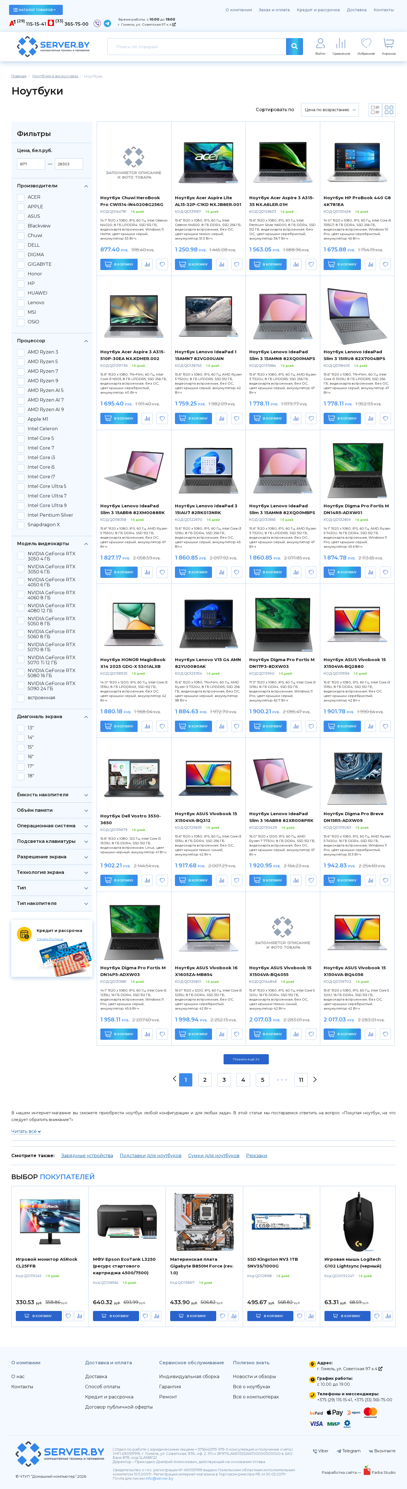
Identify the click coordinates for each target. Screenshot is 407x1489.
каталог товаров (34, 10)
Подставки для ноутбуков (150, 1155)
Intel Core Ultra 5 (47, 486)
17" (31, 766)
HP (31, 283)
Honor (35, 274)
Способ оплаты (102, 1386)
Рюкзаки (256, 1155)
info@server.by (159, 1478)
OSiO (33, 321)
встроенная (41, 697)
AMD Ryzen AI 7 (46, 400)
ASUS (34, 216)
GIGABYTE (40, 264)
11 (301, 1079)
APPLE (35, 206)
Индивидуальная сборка (189, 1376)
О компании (239, 9)
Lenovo (36, 302)
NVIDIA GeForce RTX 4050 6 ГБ (51, 582)
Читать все (26, 1131)
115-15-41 (36, 24)
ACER (34, 197)
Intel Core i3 (41, 457)
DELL (34, 245)
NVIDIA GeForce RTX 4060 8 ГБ (51, 595)
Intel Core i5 (41, 467)
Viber (320, 1450)
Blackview (39, 226)
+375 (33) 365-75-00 (373, 1399)
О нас (18, 1376)
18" (31, 776)
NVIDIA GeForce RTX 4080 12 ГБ (51, 608)
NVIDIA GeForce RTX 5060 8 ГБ (51, 634)
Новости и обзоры (254, 1376)
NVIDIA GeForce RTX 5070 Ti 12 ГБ (51, 660)
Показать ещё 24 (246, 1059)
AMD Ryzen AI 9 (46, 409)
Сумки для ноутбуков (213, 1155)
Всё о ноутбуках (251, 1386)
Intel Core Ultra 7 (47, 496)
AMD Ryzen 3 (43, 352)
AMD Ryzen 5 (43, 361)
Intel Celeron (43, 428)
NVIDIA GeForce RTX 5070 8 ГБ (51, 647)
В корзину (119, 264)
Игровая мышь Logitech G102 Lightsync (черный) (352, 1262)
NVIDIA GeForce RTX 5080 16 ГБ (51, 673)
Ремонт (168, 1397)
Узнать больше (50, 939)
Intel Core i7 (41, 476)
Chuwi (35, 235)
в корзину (42, 1316)
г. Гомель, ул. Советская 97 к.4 (147, 24)
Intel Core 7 (41, 448)
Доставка (357, 9)
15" (31, 747)
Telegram (349, 1450)
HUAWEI (37, 293)
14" (31, 737)
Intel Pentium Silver (50, 515)
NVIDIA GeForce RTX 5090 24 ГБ (51, 686)
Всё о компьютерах (256, 1397)
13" (31, 728)
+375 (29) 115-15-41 (334, 1399)
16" (31, 756)
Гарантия (170, 1386)
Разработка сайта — (342, 1472)
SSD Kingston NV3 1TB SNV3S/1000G (272, 1262)
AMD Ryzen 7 (43, 371)
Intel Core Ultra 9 (47, 505)
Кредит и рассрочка (318, 9)
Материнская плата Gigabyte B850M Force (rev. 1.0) (201, 1265)
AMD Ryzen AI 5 (46, 390)
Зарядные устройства (87, 1155)
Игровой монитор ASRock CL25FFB (46, 1262)
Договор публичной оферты (119, 1407)
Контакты (384, 9)
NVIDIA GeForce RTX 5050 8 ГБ (51, 621)
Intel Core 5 (41, 438)
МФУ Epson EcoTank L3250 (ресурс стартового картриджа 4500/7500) (124, 1265)
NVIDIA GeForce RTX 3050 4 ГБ (51, 556)
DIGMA (36, 254)
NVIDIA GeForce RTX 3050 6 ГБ (51, 569)
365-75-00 (76, 24)
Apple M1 (38, 419)
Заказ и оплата (274, 9)
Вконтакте (382, 1450)
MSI (32, 312)
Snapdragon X (44, 524)
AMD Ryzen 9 (43, 380)
